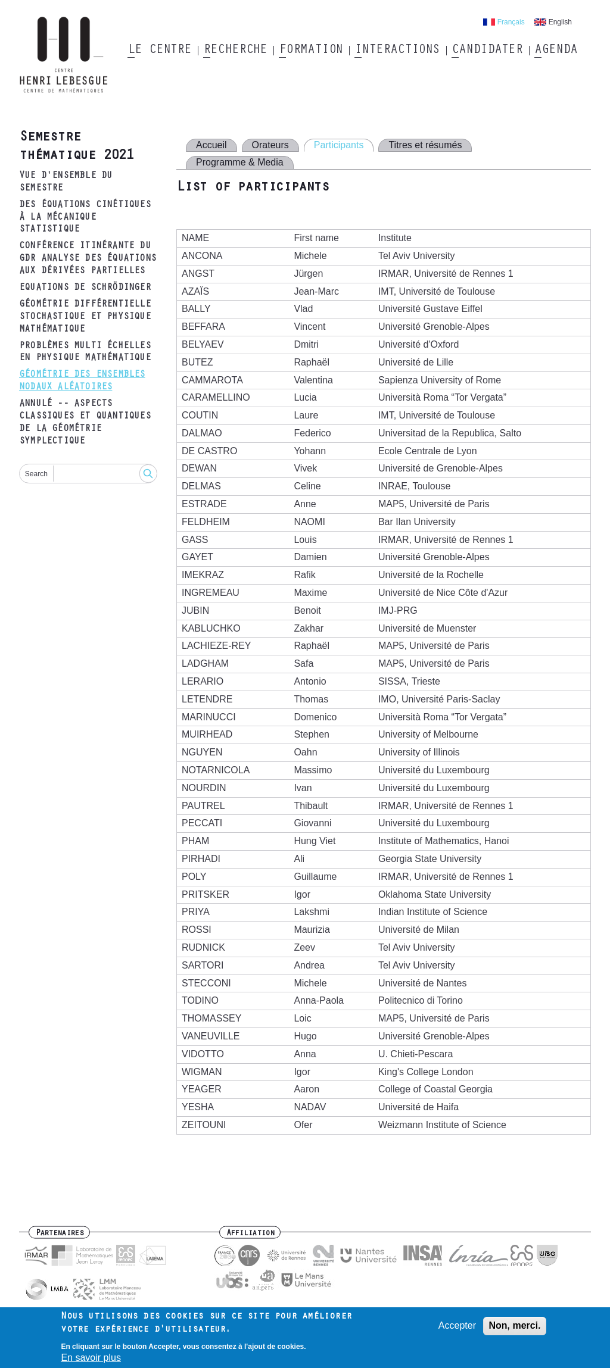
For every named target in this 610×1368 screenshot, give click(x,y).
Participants (339, 145)
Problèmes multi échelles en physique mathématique (85, 353)
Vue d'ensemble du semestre (65, 182)
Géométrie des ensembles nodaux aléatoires (82, 381)
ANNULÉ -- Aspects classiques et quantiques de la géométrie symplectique (85, 422)
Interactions (397, 50)
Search (36, 474)
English (560, 22)
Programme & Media (240, 162)
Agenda (555, 50)
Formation (311, 50)
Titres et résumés (425, 145)
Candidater (487, 50)
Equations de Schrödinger (85, 288)
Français (511, 22)
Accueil (211, 145)
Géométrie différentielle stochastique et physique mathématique (85, 317)
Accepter (457, 1330)
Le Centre (159, 50)
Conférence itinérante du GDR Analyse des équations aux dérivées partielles (87, 259)
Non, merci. (514, 1330)
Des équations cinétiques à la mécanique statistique (85, 218)
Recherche (235, 50)
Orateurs (270, 145)
